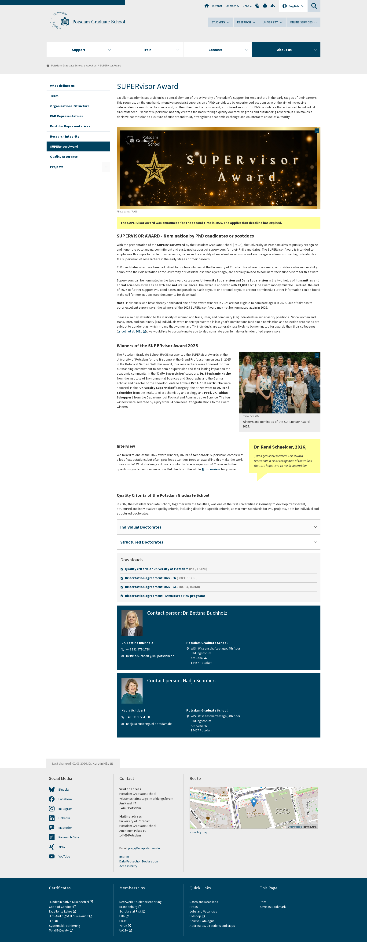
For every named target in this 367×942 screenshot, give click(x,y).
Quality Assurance (64, 156)
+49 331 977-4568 (138, 717)
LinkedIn (64, 818)
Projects (56, 167)
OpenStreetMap (297, 826)
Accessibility (128, 866)
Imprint (124, 856)
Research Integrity (64, 136)
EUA (122, 916)
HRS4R (53, 921)
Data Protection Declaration (138, 861)
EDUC (123, 921)
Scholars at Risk (130, 911)
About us (91, 65)
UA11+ (123, 930)
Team (54, 96)
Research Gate (69, 837)
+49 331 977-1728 (138, 649)
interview (213, 469)
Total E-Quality (59, 930)
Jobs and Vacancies (203, 911)
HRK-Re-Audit (79, 916)
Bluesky (64, 789)
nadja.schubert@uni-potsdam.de (149, 724)
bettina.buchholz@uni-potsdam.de (150, 656)
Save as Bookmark (273, 907)
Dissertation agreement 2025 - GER (152, 587)
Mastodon (66, 827)
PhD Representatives (66, 116)
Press (194, 907)
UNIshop (195, 916)
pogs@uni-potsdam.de (144, 848)
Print (263, 902)
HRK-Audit (56, 916)
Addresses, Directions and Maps (212, 926)
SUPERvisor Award (110, 65)
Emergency (232, 5)
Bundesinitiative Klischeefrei (69, 902)
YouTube (64, 856)
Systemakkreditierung (64, 926)
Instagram (66, 809)
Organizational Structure (69, 106)
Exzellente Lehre (60, 911)
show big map (199, 832)
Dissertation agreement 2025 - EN (150, 578)
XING (62, 847)
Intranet (217, 5)
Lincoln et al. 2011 (130, 331)
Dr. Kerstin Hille (98, 763)
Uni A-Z (247, 5)
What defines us (62, 86)
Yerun (123, 926)
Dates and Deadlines (204, 902)
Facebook (66, 799)
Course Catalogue (202, 921)
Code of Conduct (61, 907)
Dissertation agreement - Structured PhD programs (165, 596)
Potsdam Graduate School (98, 22)
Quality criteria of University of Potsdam (156, 569)
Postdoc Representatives (70, 126)
